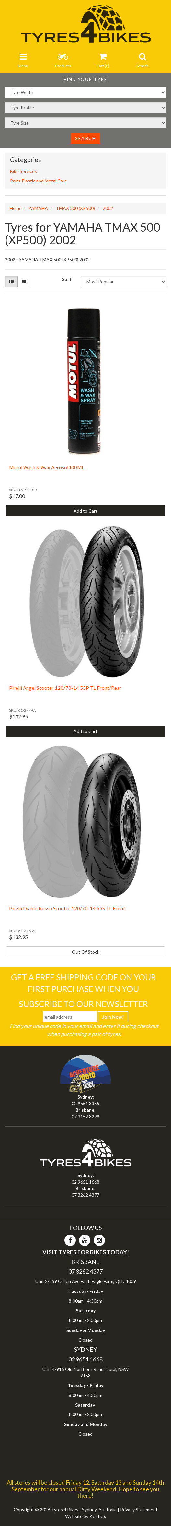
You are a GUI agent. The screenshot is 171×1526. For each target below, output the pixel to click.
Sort (67, 279)
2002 (108, 208)
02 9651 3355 (85, 1103)
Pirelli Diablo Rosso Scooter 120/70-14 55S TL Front (67, 908)
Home (16, 208)
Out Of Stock (85, 952)
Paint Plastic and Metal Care (38, 180)
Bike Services (23, 171)
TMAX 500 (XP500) (75, 208)
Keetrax (97, 1516)
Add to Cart (85, 511)
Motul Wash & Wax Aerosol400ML (46, 467)
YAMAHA (38, 208)
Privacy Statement (139, 1509)
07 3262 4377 (85, 1195)
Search (85, 138)
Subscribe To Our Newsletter (83, 1004)
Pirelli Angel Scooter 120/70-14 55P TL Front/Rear (65, 688)
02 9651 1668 (85, 1182)
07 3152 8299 (85, 1116)
